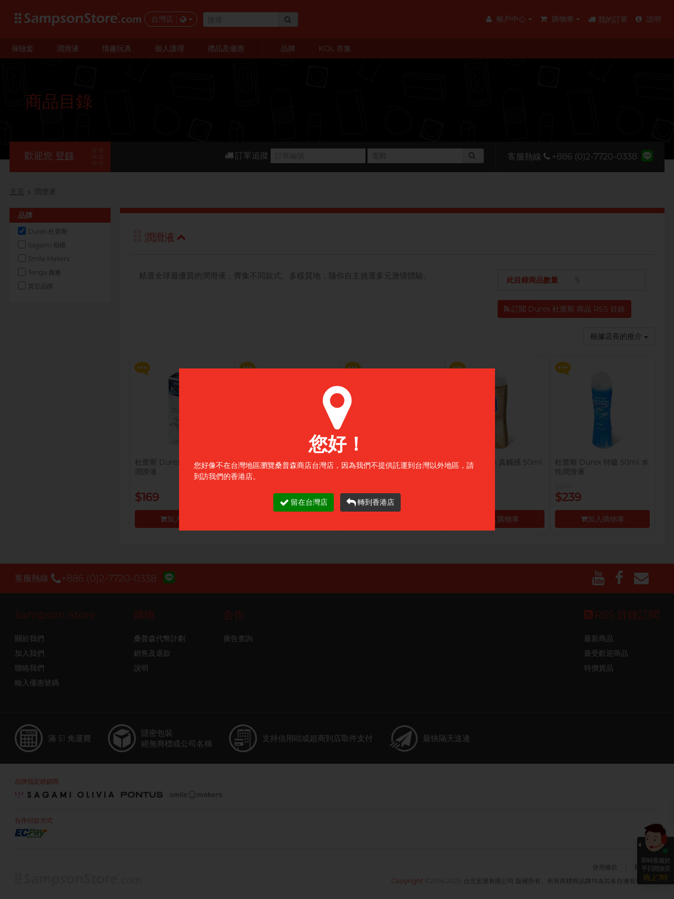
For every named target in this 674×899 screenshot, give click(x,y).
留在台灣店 (304, 502)
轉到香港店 (370, 502)
